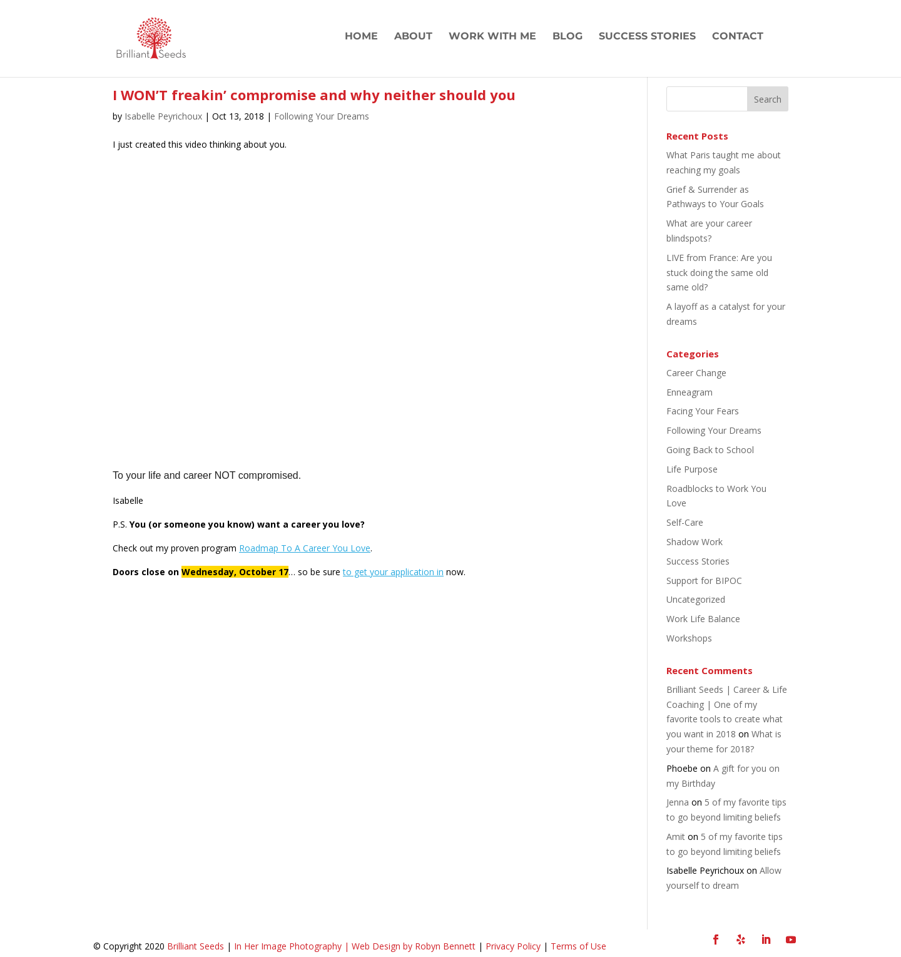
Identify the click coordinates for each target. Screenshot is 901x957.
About (413, 37)
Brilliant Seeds (195, 946)
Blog (567, 37)
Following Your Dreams (321, 116)
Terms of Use (578, 946)
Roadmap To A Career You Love (304, 548)
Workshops (689, 638)
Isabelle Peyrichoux (163, 116)
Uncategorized (695, 599)
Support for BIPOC (704, 580)
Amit (675, 836)
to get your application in (393, 572)
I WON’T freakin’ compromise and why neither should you (314, 94)
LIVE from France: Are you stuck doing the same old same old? (719, 273)
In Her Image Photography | (293, 946)
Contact (737, 37)
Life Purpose (692, 469)
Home (361, 37)
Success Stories (647, 37)
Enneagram (689, 392)
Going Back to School (710, 450)
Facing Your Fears (702, 411)
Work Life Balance (703, 619)
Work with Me (492, 37)
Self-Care (684, 522)
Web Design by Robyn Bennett (414, 946)
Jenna (677, 802)
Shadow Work (694, 542)
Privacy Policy (512, 946)
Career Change (696, 373)
